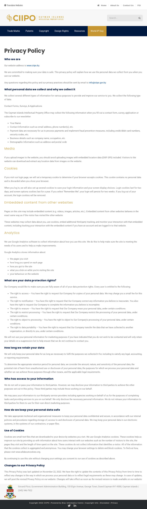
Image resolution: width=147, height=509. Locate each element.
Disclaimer (104, 503)
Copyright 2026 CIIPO (39, 503)
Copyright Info (92, 503)
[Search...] (121, 18)
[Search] (139, 18)
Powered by (67, 503)
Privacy (114, 503)
